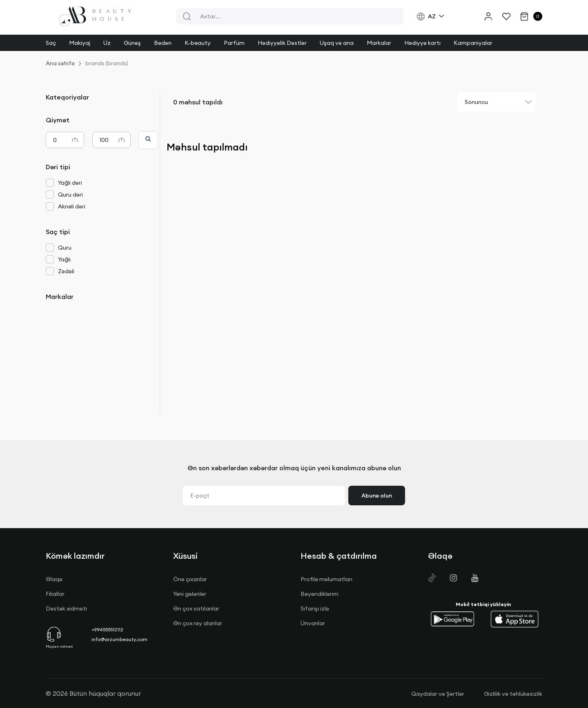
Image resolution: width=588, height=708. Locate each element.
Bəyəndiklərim (320, 593)
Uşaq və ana (337, 42)
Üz (107, 42)
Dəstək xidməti (66, 608)
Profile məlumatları (326, 579)
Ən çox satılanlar (196, 608)
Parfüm (234, 42)
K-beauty (198, 42)
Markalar (379, 42)
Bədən (163, 42)
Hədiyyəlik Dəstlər (282, 42)
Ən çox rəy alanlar (197, 623)
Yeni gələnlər (189, 593)
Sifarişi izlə (315, 608)
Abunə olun (376, 495)
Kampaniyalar (473, 42)
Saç (51, 42)
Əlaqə (54, 579)
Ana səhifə (60, 63)
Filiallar (55, 593)
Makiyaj (79, 42)
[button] (452, 619)
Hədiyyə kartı (422, 42)
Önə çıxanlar (190, 579)
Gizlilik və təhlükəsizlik (513, 693)
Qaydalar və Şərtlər (437, 693)
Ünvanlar (313, 623)
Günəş (132, 42)
